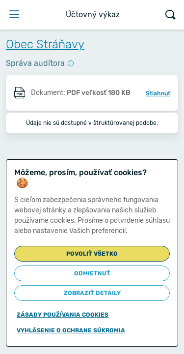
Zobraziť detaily (92, 293)
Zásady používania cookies (62, 314)
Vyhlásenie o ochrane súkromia (71, 330)
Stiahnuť (158, 93)
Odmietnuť (92, 273)
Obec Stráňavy (45, 44)
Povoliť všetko (92, 253)
